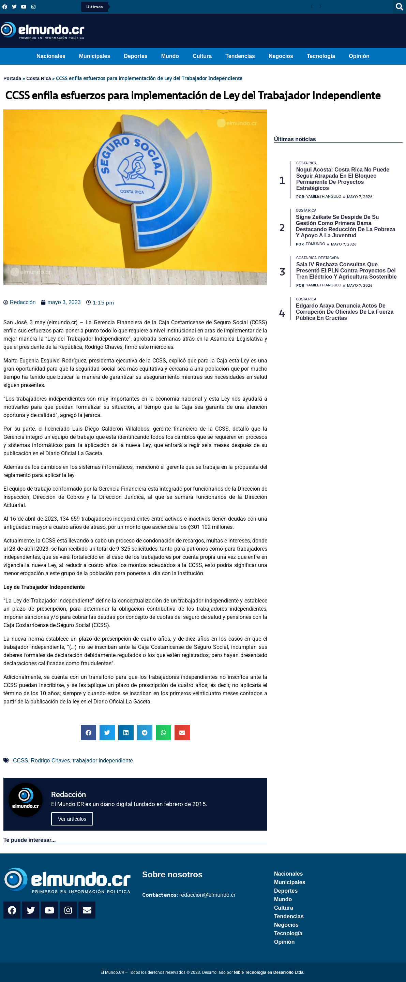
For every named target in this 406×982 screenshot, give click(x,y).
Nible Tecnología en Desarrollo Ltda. (269, 972)
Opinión (359, 56)
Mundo (170, 56)
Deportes (135, 56)
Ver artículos (72, 819)
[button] (88, 732)
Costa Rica (38, 78)
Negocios (281, 56)
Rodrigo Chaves (50, 760)
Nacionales (50, 56)
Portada (12, 78)
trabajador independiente (103, 760)
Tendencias (240, 56)
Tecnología (321, 56)
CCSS (20, 760)
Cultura (202, 56)
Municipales (94, 56)
